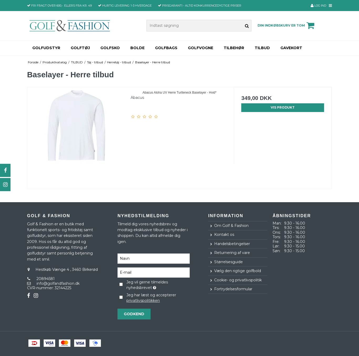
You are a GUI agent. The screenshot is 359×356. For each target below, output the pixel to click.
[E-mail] (153, 272)
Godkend (134, 314)
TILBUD (262, 47)
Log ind (318, 5)
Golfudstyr (46, 47)
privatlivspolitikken (143, 300)
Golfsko (110, 47)
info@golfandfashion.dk (58, 283)
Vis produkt (283, 107)
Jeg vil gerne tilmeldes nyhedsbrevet (158, 284)
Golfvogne (200, 47)
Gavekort (291, 47)
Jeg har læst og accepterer (151, 298)
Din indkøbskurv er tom (287, 25)
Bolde (137, 47)
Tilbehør (234, 47)
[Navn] (153, 258)
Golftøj (80, 47)
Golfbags (166, 47)
